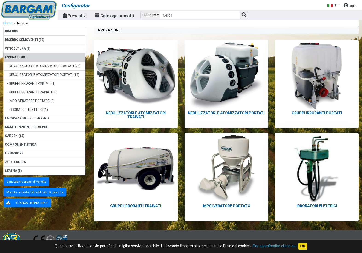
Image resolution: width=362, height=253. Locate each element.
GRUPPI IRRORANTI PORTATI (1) (32, 83)
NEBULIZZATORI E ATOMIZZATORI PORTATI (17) (44, 75)
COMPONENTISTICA (20, 144)
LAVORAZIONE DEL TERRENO (27, 118)
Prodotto (149, 15)
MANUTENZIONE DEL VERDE (26, 127)
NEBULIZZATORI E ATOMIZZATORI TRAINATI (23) (45, 66)
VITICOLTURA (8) (18, 48)
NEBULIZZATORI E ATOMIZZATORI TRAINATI (136, 115)
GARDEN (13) (14, 136)
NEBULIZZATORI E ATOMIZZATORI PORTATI (226, 113)
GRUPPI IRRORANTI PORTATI (317, 113)
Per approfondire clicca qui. (275, 246)
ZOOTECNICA (15, 162)
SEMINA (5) (13, 171)
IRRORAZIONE (15, 57)
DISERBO (11, 31)
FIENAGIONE (14, 153)
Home (7, 23)
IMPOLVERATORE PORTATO (226, 206)
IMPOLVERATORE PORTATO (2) (32, 101)
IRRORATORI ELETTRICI (317, 206)
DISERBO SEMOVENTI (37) (24, 40)
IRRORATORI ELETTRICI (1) (28, 109)
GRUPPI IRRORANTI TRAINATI (135, 206)
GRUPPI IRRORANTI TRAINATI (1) (33, 92)
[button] (333, 5)
